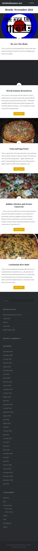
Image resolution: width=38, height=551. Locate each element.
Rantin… (5, 527)
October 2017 (7, 393)
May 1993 (6, 484)
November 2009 (8, 476)
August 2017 (7, 397)
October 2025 (7, 359)
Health (5, 515)
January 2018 (7, 385)
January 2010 (7, 469)
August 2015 (7, 423)
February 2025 (7, 363)
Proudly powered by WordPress (16, 545)
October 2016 (7, 408)
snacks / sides (9, 512)
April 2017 (6, 401)
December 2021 (8, 370)
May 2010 (6, 461)
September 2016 (8, 412)
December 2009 (8, 472)
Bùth (4, 501)
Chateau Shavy (7, 505)
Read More (19, 113)
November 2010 (8, 453)
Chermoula (6, 326)
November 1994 (8, 480)
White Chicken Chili (9, 330)
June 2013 (6, 442)
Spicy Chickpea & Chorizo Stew (12, 315)
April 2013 (6, 446)
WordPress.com (21, 547)
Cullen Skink (6, 318)
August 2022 (7, 366)
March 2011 (6, 450)
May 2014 (6, 435)
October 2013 (7, 438)
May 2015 (6, 427)
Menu (32, 3)
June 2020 (6, 374)
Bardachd (6, 498)
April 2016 (6, 419)
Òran (4, 519)
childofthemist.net (12, 3)
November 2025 (8, 355)
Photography (7, 523)
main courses (8, 508)
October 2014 (7, 431)
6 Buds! (5, 322)
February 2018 (7, 382)
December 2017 (8, 389)
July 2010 (6, 457)
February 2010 (7, 465)
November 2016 (8, 404)
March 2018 (6, 378)
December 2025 (8, 351)
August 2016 (7, 416)
